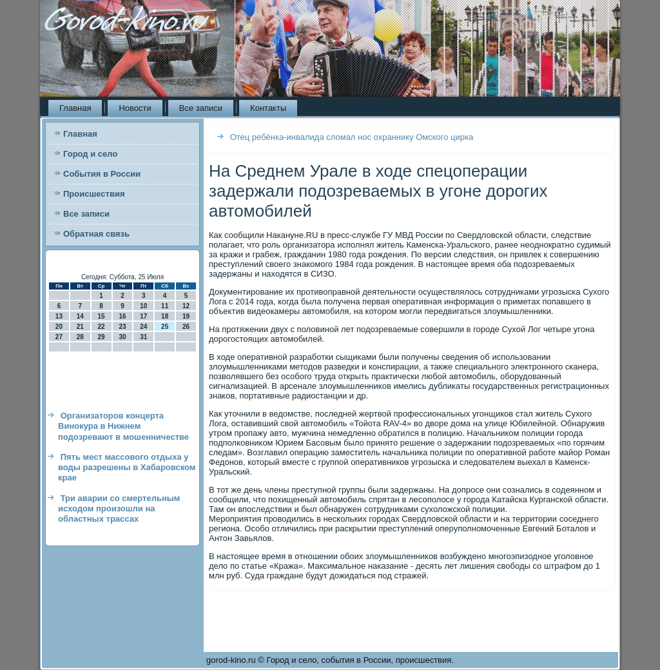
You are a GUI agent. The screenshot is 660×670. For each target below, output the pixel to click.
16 (122, 316)
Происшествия (94, 194)
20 (59, 326)
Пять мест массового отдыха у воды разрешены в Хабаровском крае (126, 467)
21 (80, 326)
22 (101, 326)
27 (59, 336)
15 (101, 316)
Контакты (268, 108)
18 (164, 316)
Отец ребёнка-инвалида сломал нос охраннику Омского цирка (352, 137)
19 (185, 316)
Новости (135, 108)
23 (122, 326)
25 (164, 326)
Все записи (200, 108)
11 (164, 306)
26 (185, 326)
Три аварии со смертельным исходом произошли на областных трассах (119, 508)
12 (185, 306)
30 (122, 336)
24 (143, 326)
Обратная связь (96, 234)
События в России (102, 174)
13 (59, 316)
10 (143, 306)
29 (101, 336)
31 (143, 336)
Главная (75, 108)
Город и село (90, 154)
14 (80, 316)
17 (143, 316)
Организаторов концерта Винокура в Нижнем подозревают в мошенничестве (123, 426)
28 (80, 336)
